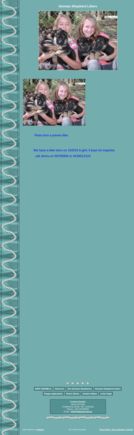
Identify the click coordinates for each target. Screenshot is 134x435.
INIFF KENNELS (43, 389)
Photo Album (72, 393)
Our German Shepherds (80, 389)
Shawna (40, 430)
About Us (59, 389)
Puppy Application (53, 393)
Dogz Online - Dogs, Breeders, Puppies (116, 430)
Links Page (106, 393)
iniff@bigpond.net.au (81, 411)
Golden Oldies (90, 393)
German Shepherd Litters (108, 389)
